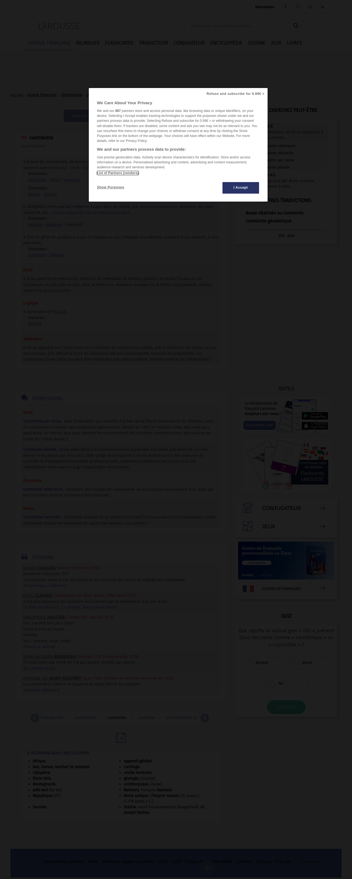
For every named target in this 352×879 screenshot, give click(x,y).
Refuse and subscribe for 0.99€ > (235, 94)
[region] (178, 145)
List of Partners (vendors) (118, 173)
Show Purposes (110, 187)
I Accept (240, 187)
